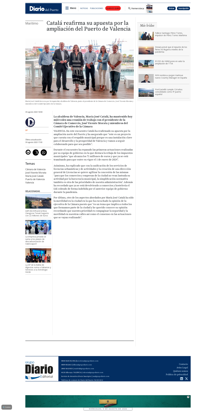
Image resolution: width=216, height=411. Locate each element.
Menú (73, 8)
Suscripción (183, 8)
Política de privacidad (177, 374)
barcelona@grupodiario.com (87, 361)
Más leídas (147, 25)
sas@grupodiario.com (101, 376)
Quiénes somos (180, 371)
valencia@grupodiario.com (93, 372)
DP (26, 130)
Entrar (171, 8)
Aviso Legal (182, 367)
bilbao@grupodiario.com (82, 365)
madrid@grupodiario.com (84, 369)
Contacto (183, 364)
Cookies (7, 407)
